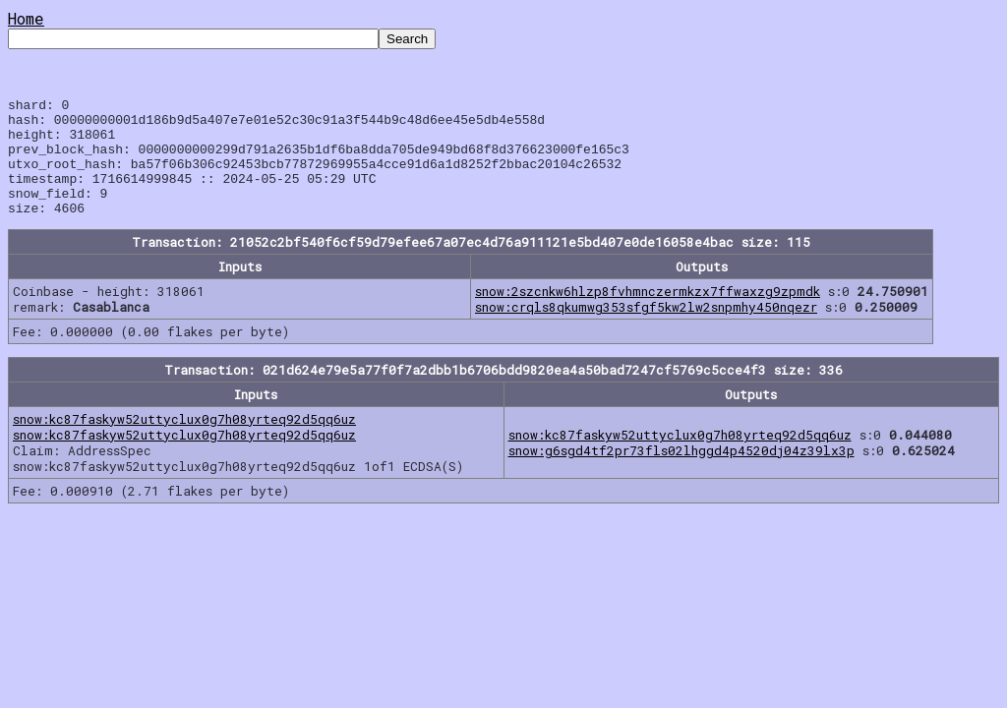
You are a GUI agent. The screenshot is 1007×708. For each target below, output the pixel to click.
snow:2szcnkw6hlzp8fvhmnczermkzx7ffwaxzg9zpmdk (647, 315)
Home (26, 18)
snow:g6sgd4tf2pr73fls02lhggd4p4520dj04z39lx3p (681, 474)
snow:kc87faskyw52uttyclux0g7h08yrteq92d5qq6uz (184, 442)
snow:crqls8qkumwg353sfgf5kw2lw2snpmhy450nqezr (646, 330)
